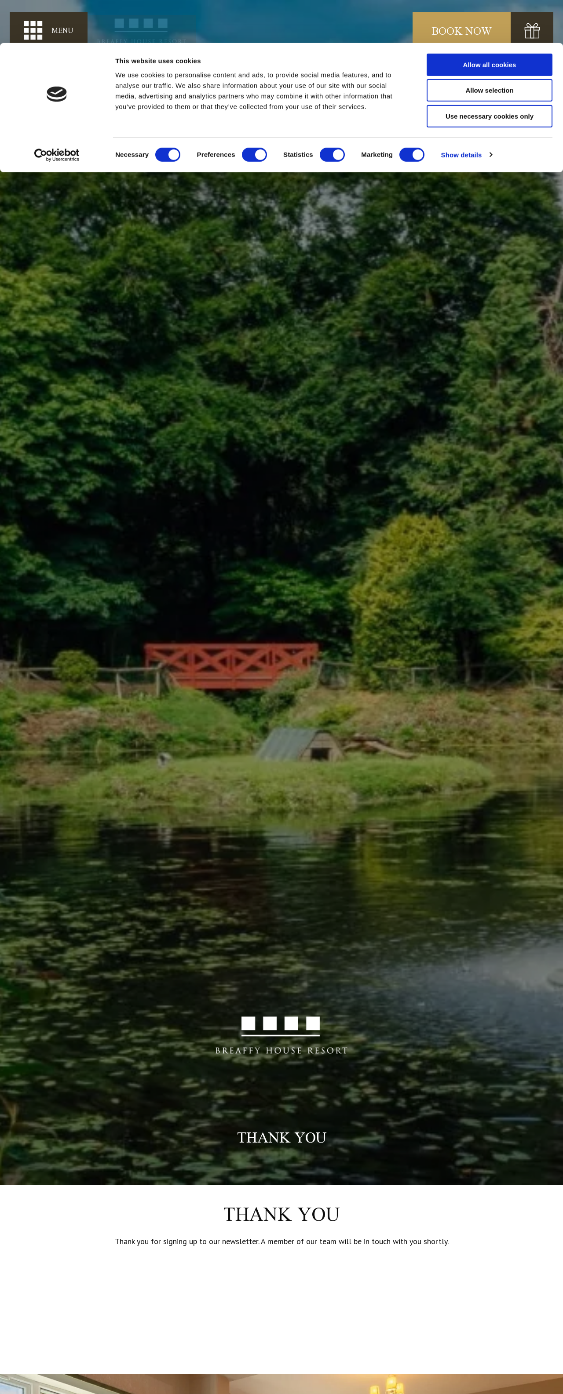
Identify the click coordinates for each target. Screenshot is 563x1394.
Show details (461, 112)
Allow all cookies (489, 21)
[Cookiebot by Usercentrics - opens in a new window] (56, 112)
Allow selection (489, 47)
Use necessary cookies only (490, 73)
